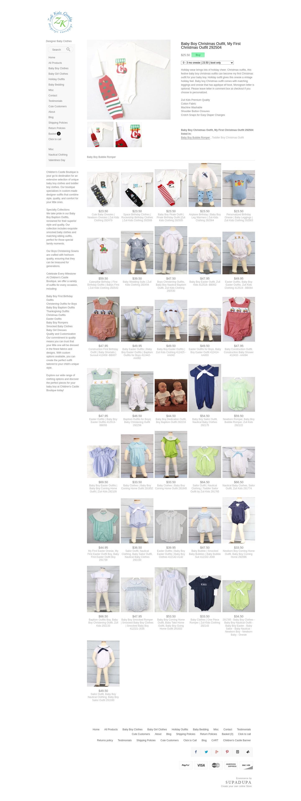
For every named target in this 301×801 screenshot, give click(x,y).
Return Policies (56, 128)
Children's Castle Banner (237, 739)
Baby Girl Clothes (58, 73)
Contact (52, 95)
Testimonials (55, 101)
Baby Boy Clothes (58, 68)
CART (215, 739)
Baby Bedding (56, 84)
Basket (52, 133)
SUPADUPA (239, 781)
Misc (51, 90)
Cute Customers (57, 106)
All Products (55, 62)
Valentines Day (56, 160)
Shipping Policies (58, 122)
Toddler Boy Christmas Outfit (228, 137)
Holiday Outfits (56, 79)
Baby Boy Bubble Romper (195, 137)
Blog (51, 117)
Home (51, 57)
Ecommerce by (244, 777)
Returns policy (105, 739)
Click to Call (190, 739)
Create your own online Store (236, 785)
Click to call (54, 139)
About (51, 111)
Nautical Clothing (58, 154)
